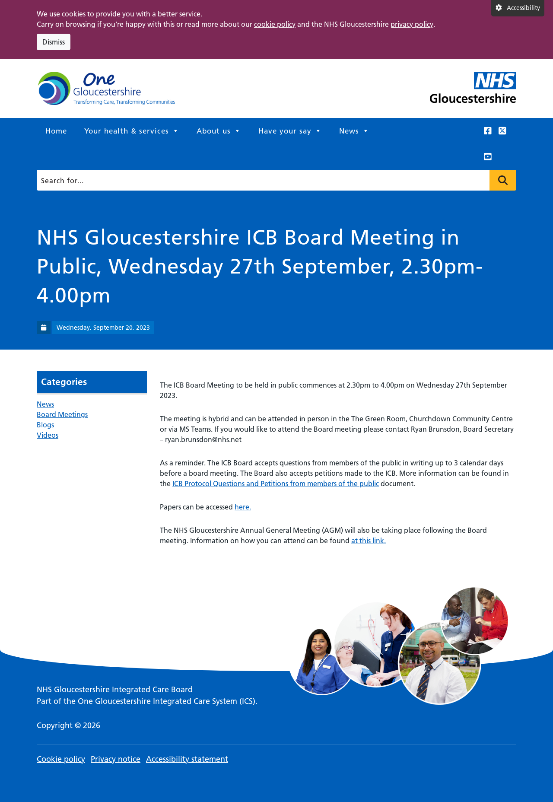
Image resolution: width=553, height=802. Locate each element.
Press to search (503, 180)
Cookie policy (61, 759)
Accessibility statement (187, 759)
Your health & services (131, 131)
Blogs (45, 424)
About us (219, 131)
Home (56, 131)
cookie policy (275, 24)
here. (243, 507)
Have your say (290, 131)
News (354, 131)
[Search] (274, 180)
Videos (47, 435)
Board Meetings (62, 414)
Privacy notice (115, 759)
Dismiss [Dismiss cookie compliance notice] (53, 42)
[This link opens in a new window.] (488, 131)
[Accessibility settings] (517, 8)
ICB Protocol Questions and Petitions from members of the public (275, 483)
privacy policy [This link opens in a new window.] (412, 24)
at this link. (368, 540)
